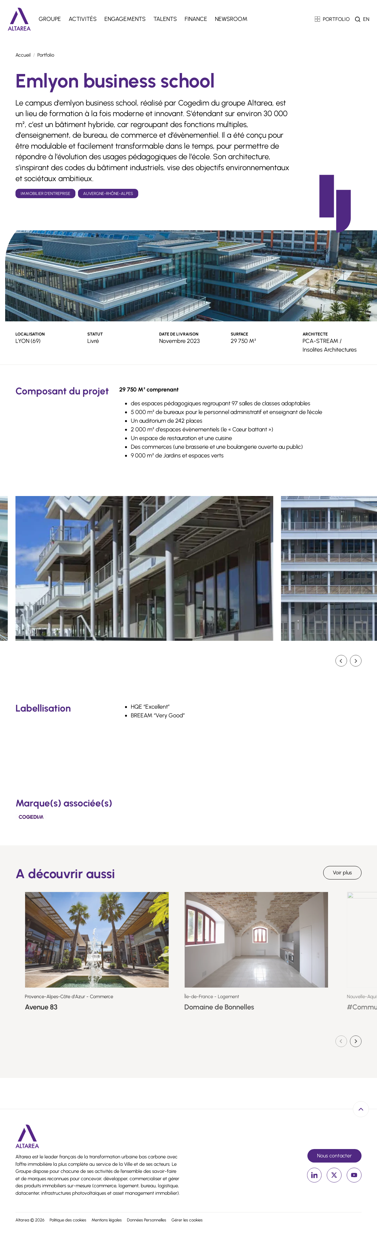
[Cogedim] (31, 816)
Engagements (125, 19)
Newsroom (231, 19)
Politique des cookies (68, 1220)
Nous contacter (334, 1156)
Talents (165, 19)
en (366, 19)
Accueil (23, 55)
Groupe (50, 19)
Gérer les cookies (187, 1220)
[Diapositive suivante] (356, 661)
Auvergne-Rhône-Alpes (108, 193)
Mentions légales (107, 1220)
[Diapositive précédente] (341, 1041)
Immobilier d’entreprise (45, 193)
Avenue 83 (67, 1007)
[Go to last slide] (341, 661)
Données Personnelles (146, 1220)
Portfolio (45, 55)
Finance (196, 19)
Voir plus (342, 873)
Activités (83, 19)
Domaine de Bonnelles (246, 1007)
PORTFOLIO (332, 19)
